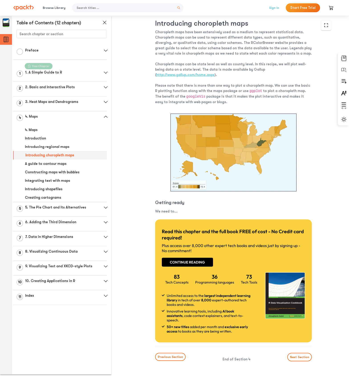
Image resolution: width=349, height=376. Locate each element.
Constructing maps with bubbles (52, 172)
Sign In (274, 8)
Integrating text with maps (47, 181)
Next (297, 342)
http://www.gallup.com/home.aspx (259, 69)
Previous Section (152, 342)
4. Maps (31, 130)
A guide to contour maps (46, 164)
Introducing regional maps (47, 147)
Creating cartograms (43, 198)
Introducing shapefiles (44, 189)
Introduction (35, 138)
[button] (105, 50)
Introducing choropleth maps (49, 155)
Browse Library (54, 8)
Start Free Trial (303, 8)
